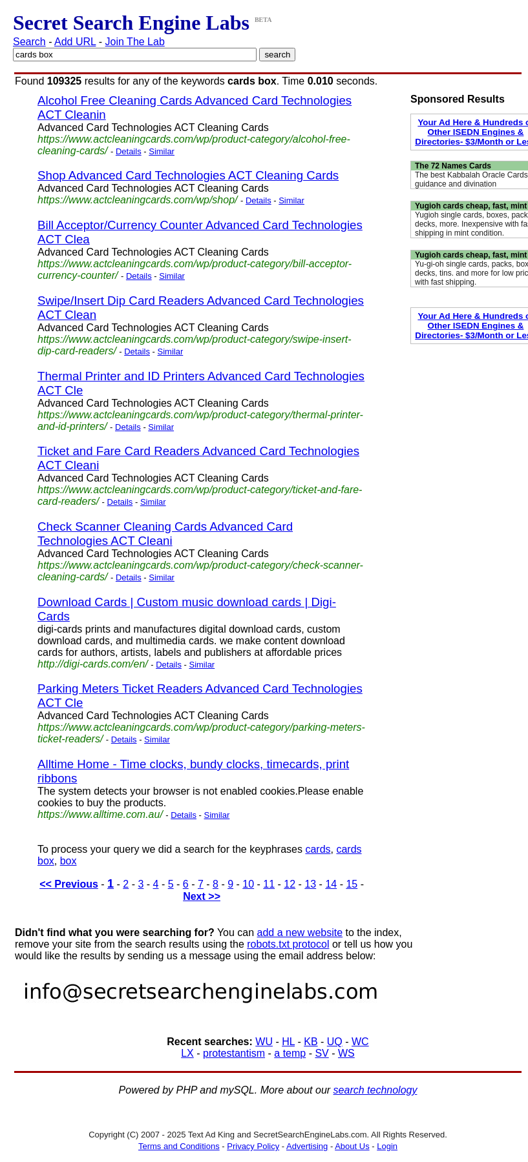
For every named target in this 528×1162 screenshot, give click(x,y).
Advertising (307, 1146)
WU (264, 1041)
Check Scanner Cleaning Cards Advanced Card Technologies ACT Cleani (165, 533)
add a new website (300, 932)
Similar (161, 151)
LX (187, 1053)
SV (321, 1053)
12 (289, 884)
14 (331, 884)
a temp (290, 1053)
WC (360, 1041)
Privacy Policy (253, 1146)
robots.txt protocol (288, 944)
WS (346, 1053)
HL (288, 1041)
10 (248, 884)
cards (317, 849)
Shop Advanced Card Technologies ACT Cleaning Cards (188, 175)
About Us (352, 1146)
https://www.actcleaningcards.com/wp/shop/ (137, 199)
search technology (375, 1090)
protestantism (234, 1053)
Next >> (201, 896)
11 (269, 884)
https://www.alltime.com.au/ (100, 814)
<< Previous (68, 884)
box (68, 860)
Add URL (75, 41)
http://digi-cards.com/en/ (92, 663)
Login (387, 1146)
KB (310, 1041)
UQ (335, 1041)
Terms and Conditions (179, 1146)
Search (29, 41)
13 (310, 884)
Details (129, 151)
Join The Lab (135, 41)
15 (351, 884)
